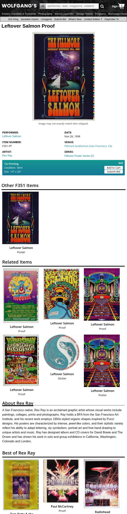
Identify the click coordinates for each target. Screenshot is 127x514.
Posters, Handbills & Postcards (19, 13)
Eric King (13, 19)
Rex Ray (7, 155)
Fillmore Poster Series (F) (79, 155)
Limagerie (46, 19)
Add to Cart (113, 167)
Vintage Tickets (84, 13)
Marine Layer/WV (64, 13)
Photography (45, 13)
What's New (75, 19)
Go (102, 6)
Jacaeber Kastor (30, 19)
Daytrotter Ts (112, 19)
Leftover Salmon (11, 136)
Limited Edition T (93, 19)
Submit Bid (60, 19)
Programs (100, 13)
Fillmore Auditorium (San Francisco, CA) (88, 146)
